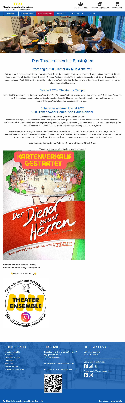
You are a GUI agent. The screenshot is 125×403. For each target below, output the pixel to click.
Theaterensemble (12, 352)
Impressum (104, 401)
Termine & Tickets (12, 358)
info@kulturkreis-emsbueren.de (60, 364)
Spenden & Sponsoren (14, 369)
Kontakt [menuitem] (92, 14)
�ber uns (9, 364)
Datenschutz (116, 401)
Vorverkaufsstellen (92, 352)
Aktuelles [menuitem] (10, 14)
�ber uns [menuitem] (76, 14)
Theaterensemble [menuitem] (45, 14)
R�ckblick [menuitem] (61, 14)
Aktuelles (9, 355)
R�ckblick (9, 361)
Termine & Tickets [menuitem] (27, 14)
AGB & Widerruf (91, 355)
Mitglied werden (11, 366)
